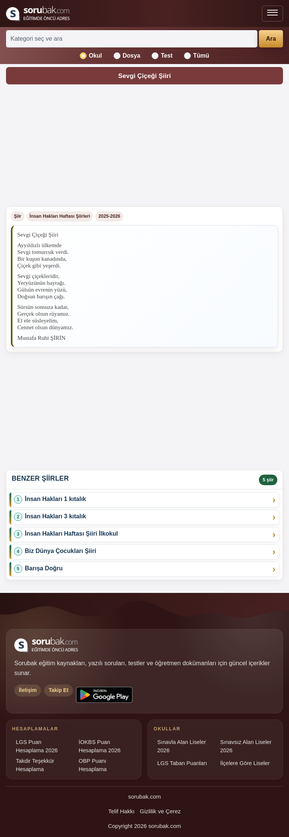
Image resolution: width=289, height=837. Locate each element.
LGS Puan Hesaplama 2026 (37, 746)
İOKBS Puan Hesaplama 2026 (99, 746)
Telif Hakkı (121, 811)
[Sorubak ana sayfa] (38, 13)
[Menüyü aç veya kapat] (272, 13)
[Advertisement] (144, 147)
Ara (271, 38)
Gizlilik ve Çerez (160, 811)
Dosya (127, 55)
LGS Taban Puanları (182, 763)
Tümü (196, 55)
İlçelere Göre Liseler (245, 763)
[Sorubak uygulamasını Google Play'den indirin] (104, 694)
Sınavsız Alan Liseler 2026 (246, 746)
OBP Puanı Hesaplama (92, 765)
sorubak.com (144, 796)
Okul (91, 55)
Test (162, 55)
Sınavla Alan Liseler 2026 (181, 746)
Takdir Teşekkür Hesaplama (35, 765)
